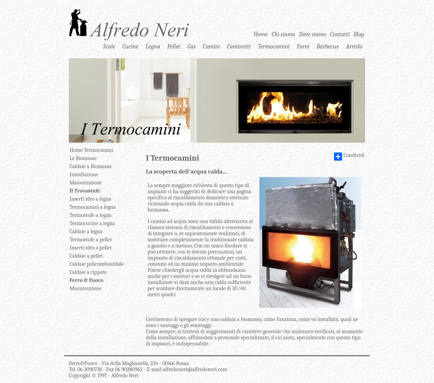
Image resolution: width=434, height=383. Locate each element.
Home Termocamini (91, 150)
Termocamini (274, 46)
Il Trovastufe (85, 191)
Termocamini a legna (93, 207)
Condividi (349, 157)
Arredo (354, 46)
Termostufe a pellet (91, 240)
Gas (192, 46)
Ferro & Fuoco (86, 280)
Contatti (340, 34)
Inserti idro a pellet (91, 248)
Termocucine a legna (92, 223)
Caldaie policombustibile (97, 264)
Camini (211, 46)
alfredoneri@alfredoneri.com (195, 369)
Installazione (84, 175)
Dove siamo (313, 34)
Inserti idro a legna (91, 199)
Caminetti (239, 46)
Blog (359, 34)
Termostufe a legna (91, 215)
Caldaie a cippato (88, 272)
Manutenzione (86, 183)
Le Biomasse (83, 158)
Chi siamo (283, 34)
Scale (109, 46)
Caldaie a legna (86, 231)
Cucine (130, 46)
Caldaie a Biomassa (91, 166)
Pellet (173, 46)
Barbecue (328, 46)
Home (261, 34)
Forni (303, 46)
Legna (152, 46)
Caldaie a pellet (86, 256)
